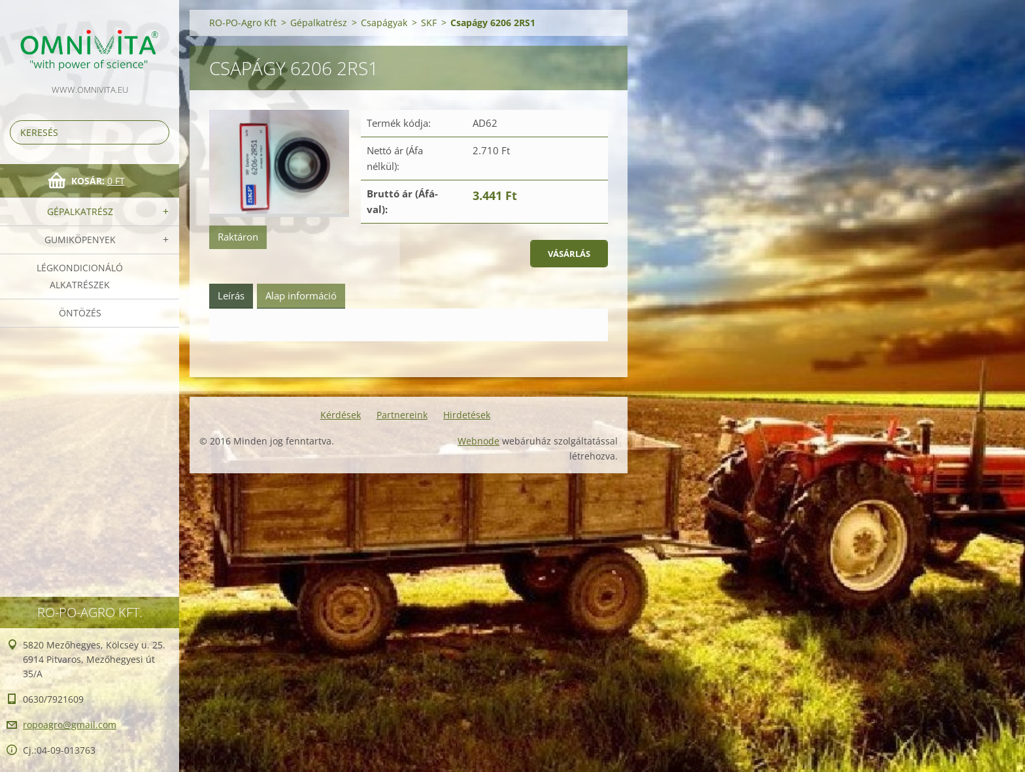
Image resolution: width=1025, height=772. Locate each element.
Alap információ (301, 295)
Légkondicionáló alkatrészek (80, 276)
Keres (156, 132)
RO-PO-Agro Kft (243, 22)
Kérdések (340, 415)
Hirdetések (466, 415)
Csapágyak (384, 22)
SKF (429, 22)
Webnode (478, 441)
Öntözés (80, 313)
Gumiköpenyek (80, 239)
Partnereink (402, 415)
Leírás (231, 295)
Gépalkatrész (80, 211)
